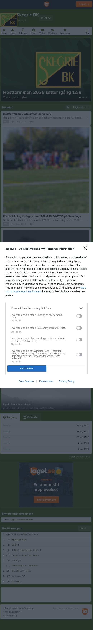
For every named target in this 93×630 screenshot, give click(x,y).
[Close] (86, 249)
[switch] (79, 316)
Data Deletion (26, 381)
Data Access (46, 381)
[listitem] (46, 308)
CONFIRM (27, 368)
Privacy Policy (67, 381)
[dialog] (46, 315)
